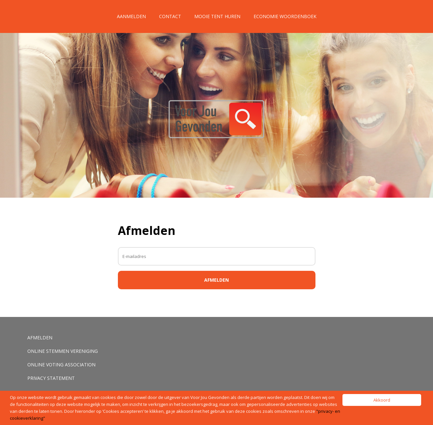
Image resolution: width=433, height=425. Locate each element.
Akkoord (381, 400)
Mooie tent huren (217, 16)
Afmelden (39, 337)
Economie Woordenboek (285, 16)
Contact (170, 16)
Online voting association (61, 364)
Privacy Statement (51, 378)
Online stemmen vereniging (62, 351)
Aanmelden (131, 16)
